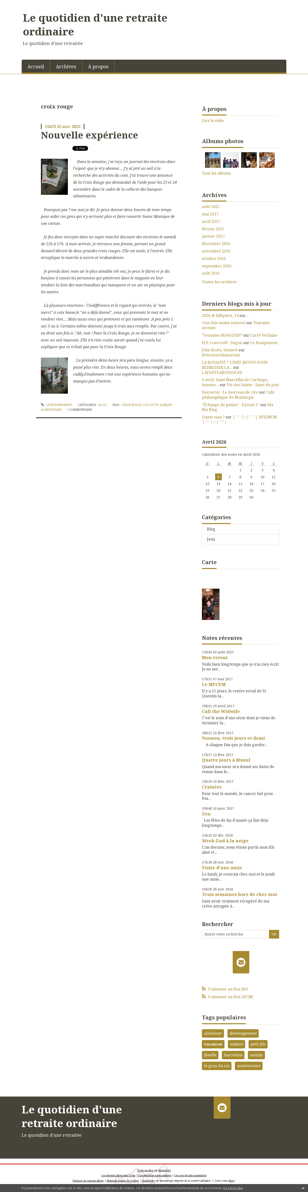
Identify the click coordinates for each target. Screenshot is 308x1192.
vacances (213, 1044)
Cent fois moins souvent (223, 322)
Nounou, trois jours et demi (233, 738)
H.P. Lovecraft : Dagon (222, 342)
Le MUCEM (214, 684)
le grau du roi (216, 1065)
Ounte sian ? (213, 417)
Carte (209, 562)
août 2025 (211, 206)
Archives (66, 66)
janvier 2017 (213, 236)
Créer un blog (145, 1170)
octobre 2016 (214, 258)
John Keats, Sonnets (220, 350)
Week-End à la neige (225, 841)
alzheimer (213, 1033)
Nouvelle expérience (89, 135)
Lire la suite (213, 120)
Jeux (211, 539)
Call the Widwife (221, 711)
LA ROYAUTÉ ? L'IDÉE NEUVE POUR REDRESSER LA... (235, 365)
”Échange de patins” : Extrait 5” (230, 404)
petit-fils (258, 1044)
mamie (256, 1055)
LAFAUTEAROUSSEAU (222, 372)
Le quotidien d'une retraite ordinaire (95, 24)
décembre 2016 (216, 243)
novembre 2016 (216, 251)
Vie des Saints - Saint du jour (253, 384)
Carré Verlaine (263, 335)
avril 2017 (211, 221)
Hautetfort (165, 1170)
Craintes (211, 787)
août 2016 (211, 273)
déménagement (243, 1033)
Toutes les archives (219, 281)
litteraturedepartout (221, 355)
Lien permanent (56, 405)
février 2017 (213, 229)
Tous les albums (216, 173)
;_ (247, 315)
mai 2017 (210, 214)
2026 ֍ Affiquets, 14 (220, 315)
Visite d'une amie (222, 867)
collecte (151, 405)
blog (231, 1180)
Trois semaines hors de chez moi (239, 894)
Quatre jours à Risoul (226, 760)
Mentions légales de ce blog (123, 1180)
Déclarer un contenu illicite (88, 1180)
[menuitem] (36, 66)
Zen (206, 814)
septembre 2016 (216, 266)
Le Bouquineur (264, 342)
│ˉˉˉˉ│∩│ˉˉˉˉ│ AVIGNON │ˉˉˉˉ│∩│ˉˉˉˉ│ (239, 419)
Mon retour (215, 657)
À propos (98, 66)
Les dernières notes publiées (155, 1175)
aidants (236, 1044)
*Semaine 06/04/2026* (222, 335)
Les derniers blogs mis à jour (118, 1175)
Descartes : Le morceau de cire (230, 392)
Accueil (35, 66)
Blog (102, 405)
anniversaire (249, 1065)
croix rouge (132, 405)
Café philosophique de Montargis (238, 395)
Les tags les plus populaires (190, 1175)
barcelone (233, 1055)
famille (210, 1055)
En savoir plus (233, 1188)
